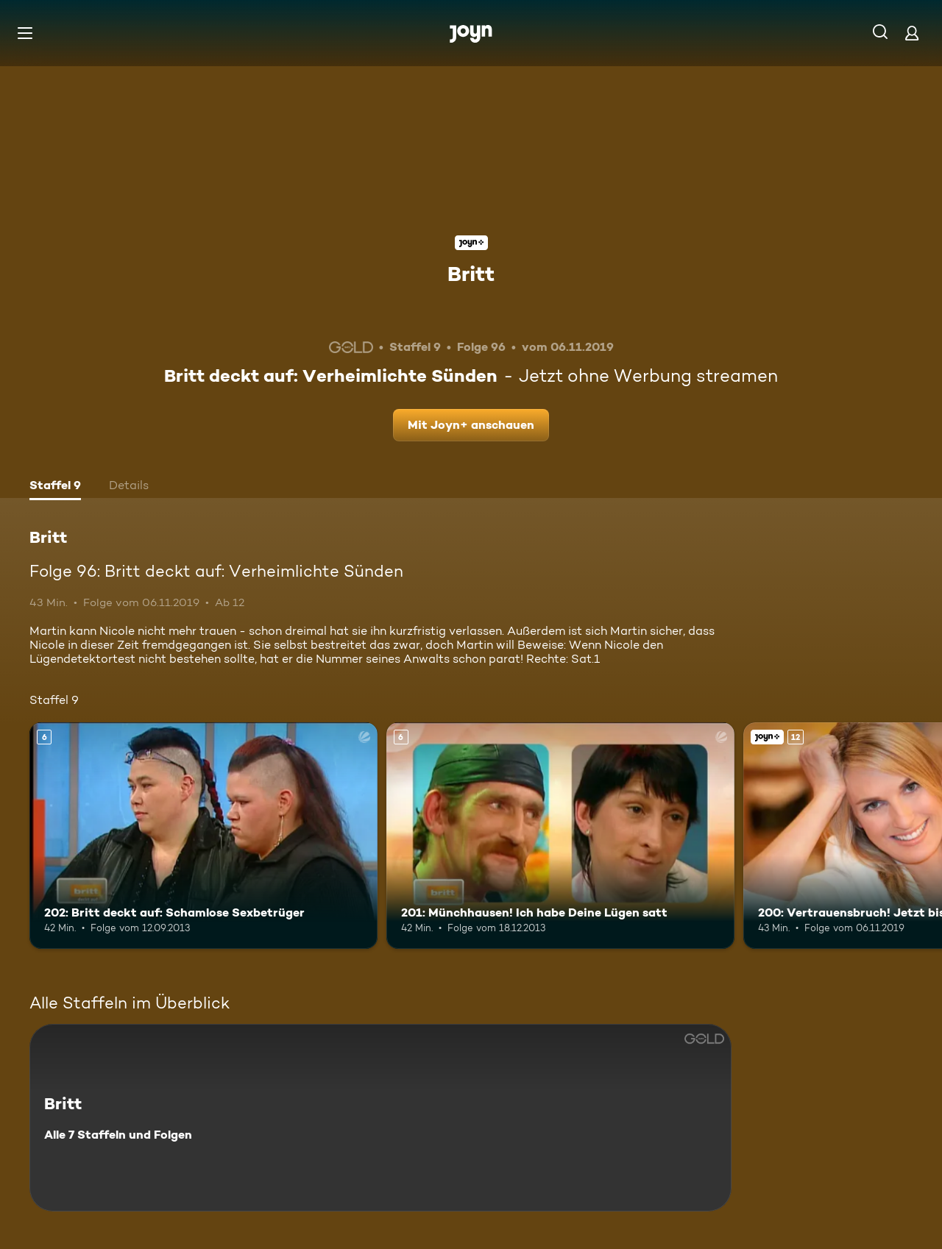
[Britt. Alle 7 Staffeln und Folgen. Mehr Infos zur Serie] (380, 1117)
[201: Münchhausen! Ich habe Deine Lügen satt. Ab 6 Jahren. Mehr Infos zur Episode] (560, 835)
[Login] (912, 33)
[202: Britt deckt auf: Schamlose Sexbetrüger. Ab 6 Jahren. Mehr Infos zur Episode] (203, 835)
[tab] (55, 487)
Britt (471, 273)
